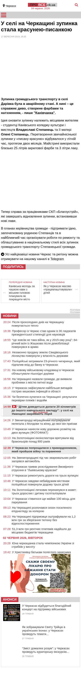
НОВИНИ (9, 315)
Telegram (57, 259)
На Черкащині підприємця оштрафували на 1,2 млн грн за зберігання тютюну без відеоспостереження (44, 520)
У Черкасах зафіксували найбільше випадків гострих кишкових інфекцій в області (42, 389)
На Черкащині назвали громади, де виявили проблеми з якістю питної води (42, 380)
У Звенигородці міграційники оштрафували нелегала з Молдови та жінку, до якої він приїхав (44, 421)
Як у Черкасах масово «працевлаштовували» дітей (57, 289)
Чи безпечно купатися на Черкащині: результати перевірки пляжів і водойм (44, 398)
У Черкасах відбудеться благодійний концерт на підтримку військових (46, 607)
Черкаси (11, 5)
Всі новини (40, 412)
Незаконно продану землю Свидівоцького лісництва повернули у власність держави (40, 354)
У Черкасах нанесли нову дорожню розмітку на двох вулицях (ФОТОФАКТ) (43, 430)
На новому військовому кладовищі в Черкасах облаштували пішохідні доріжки (43, 371)
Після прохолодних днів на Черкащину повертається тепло (38, 323)
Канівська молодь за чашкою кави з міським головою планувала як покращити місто (22, 293)
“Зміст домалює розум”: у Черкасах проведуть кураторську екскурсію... (46, 650)
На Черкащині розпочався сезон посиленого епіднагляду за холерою (42, 509)
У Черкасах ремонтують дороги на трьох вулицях (45, 475)
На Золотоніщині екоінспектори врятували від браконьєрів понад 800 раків (43, 439)
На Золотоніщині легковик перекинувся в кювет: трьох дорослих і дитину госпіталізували (44, 491)
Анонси (9, 599)
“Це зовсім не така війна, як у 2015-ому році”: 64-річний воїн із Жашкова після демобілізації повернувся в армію (45, 343)
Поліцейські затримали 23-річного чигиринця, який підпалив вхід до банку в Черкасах (46, 362)
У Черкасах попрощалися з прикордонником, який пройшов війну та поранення (44, 449)
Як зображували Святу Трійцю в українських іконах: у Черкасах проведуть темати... (43, 630)
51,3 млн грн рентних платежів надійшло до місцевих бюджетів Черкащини (41, 530)
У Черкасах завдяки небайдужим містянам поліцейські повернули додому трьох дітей (40, 482)
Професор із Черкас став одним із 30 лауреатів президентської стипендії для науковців (44, 332)
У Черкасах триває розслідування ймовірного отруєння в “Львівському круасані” (42, 468)
